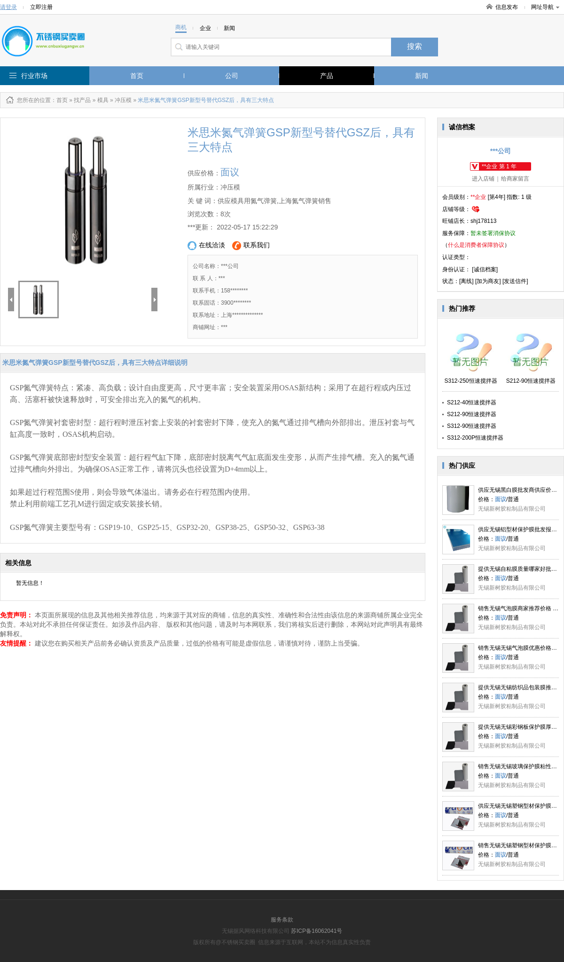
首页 (136, 75)
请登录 (8, 7)
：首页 (59, 100)
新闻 (421, 75)
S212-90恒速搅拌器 (471, 414)
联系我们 (251, 245)
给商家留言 (515, 178)
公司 (231, 75)
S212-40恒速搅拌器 (471, 402)
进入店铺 (483, 178)
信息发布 (506, 7)
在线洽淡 (206, 245)
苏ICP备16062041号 (316, 931)
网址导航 (545, 7)
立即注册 (41, 7)
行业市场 (34, 75)
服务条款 (282, 919)
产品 (326, 75)
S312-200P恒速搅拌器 (475, 437)
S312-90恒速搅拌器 (471, 426)
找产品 (82, 100)
